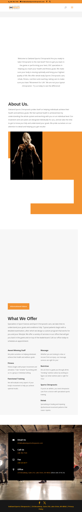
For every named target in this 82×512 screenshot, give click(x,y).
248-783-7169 (14, 2)
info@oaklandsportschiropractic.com (30, 443)
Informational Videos (18, 306)
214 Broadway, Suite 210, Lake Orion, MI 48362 (34, 473)
